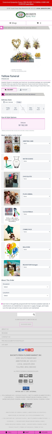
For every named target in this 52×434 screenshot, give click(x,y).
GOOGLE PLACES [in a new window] (21, 395)
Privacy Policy (14, 427)
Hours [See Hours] (43, 432)
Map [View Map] (26, 432)
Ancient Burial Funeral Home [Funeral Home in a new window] (38, 399)
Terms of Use (38, 427)
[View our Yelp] (29, 351)
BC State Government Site (35, 415)
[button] (26, 388)
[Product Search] (26, 314)
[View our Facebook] (20, 351)
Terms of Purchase (26, 427)
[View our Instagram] (26, 351)
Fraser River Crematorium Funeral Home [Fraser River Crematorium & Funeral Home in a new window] (31, 397)
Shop (13, 23)
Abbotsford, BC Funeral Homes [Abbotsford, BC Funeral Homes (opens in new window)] (16, 412)
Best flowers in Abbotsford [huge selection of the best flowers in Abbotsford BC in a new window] (39, 395)
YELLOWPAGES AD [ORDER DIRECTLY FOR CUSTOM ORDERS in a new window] (8, 395)
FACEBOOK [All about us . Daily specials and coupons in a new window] (9, 397)
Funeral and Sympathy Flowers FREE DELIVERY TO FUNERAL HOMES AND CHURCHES (26, 3)
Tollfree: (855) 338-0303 (26, 367)
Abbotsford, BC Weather (16, 415)
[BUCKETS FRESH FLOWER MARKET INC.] (26, 18)
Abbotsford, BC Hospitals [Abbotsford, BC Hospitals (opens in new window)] (37, 412)
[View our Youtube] (32, 351)
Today (19, 102)
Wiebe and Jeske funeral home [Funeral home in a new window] (14, 399)
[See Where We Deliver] (26, 324)
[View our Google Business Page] (23, 351)
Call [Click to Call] (8, 432)
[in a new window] (51, 395)
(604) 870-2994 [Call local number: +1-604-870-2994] (45, 8)
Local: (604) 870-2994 (26, 364)
